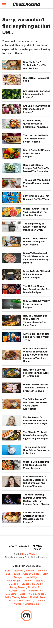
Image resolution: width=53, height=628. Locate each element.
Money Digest (17, 587)
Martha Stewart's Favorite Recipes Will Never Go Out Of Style (35, 420)
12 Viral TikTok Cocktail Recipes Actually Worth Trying (36, 336)
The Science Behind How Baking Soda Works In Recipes (36, 450)
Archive (24, 546)
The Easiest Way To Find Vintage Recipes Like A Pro (36, 183)
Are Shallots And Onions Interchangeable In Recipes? (36, 109)
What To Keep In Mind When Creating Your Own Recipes (35, 241)
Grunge (18, 577)
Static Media (28, 554)
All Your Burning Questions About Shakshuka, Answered (35, 123)
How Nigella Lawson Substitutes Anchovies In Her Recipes (36, 372)
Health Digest (32, 577)
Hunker (28, 580)
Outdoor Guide (17, 591)
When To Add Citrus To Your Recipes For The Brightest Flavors (35, 211)
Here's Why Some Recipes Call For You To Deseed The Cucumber (36, 168)
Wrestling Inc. (32, 604)
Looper (25, 584)
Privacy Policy (37, 547)
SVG (7, 597)
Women (17, 604)
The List (11, 600)
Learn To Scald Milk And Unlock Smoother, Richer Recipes (36, 274)
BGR (7, 570)
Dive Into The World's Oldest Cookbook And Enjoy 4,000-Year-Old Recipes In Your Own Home (35, 355)
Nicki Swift (34, 587)
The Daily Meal (37, 597)
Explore (30, 570)
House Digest (14, 580)
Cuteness (18, 570)
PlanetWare (34, 591)
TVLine (39, 600)
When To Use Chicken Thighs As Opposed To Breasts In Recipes (35, 387)
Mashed (36, 584)
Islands (39, 580)
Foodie (41, 570)
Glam (45, 574)
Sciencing (11, 594)
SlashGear (38, 594)
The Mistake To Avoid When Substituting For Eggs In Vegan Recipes (35, 435)
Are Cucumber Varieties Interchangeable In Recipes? (36, 94)
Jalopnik (13, 584)
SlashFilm (25, 594)
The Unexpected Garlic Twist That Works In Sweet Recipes (36, 138)
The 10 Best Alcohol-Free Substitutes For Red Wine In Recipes (36, 289)
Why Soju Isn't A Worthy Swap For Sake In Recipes (36, 304)
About (13, 546)
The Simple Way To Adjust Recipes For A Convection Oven (34, 226)
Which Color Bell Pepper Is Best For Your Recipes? (36, 153)
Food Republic (12, 574)
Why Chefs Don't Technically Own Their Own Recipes (35, 65)
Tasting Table (19, 597)
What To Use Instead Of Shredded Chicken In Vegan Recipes (36, 465)
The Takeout (25, 600)
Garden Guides (31, 574)
